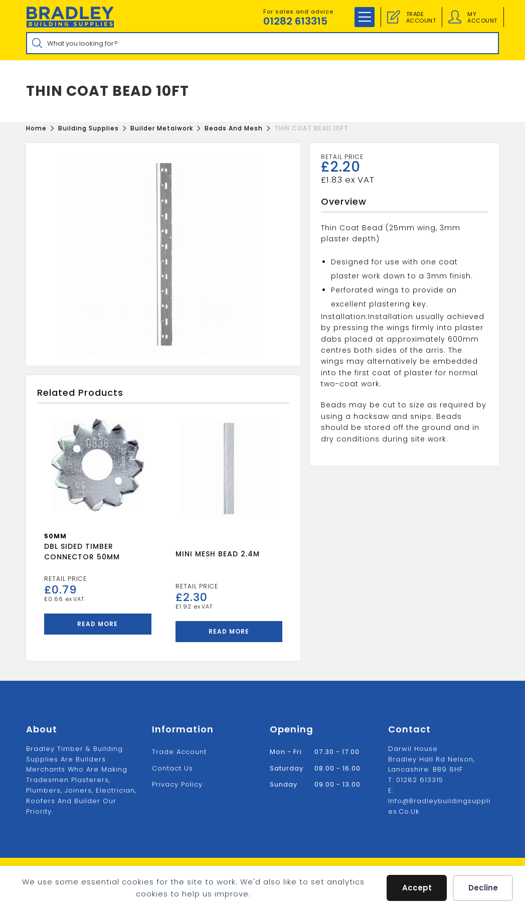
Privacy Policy (177, 784)
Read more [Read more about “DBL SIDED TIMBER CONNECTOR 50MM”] (97, 624)
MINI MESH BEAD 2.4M (218, 554)
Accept (417, 887)
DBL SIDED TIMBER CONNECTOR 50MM (82, 551)
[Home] (36, 128)
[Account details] (455, 17)
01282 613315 (295, 21)
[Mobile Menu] (364, 17)
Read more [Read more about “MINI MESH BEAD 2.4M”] (229, 631)
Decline (483, 887)
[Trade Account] (394, 17)
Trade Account (179, 751)
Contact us (172, 768)
